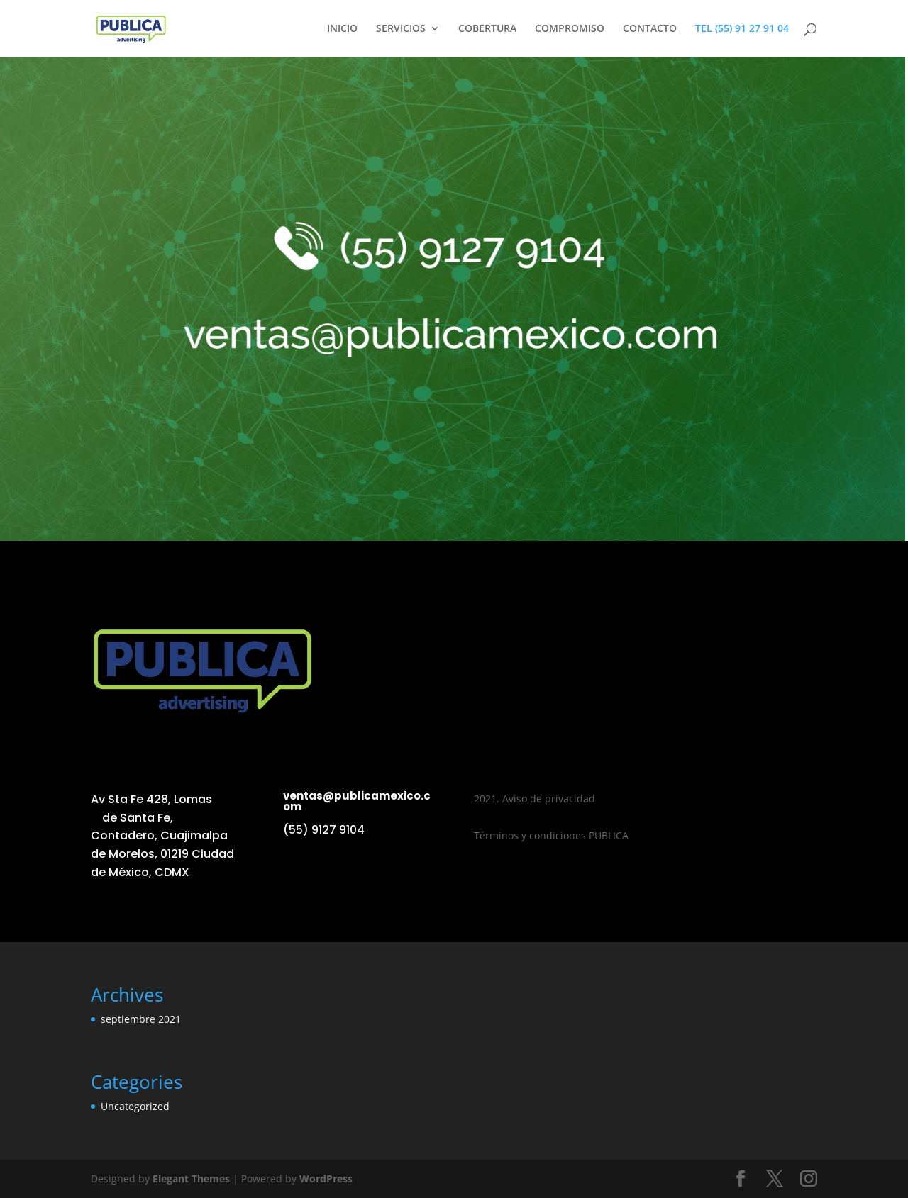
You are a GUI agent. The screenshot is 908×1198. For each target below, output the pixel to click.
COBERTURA (487, 29)
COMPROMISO (569, 29)
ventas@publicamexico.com (357, 801)
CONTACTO (650, 29)
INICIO (342, 29)
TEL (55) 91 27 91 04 (742, 29)
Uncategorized (135, 1106)
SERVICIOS (401, 29)
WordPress (326, 1178)
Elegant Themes (191, 1178)
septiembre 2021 (141, 1019)
